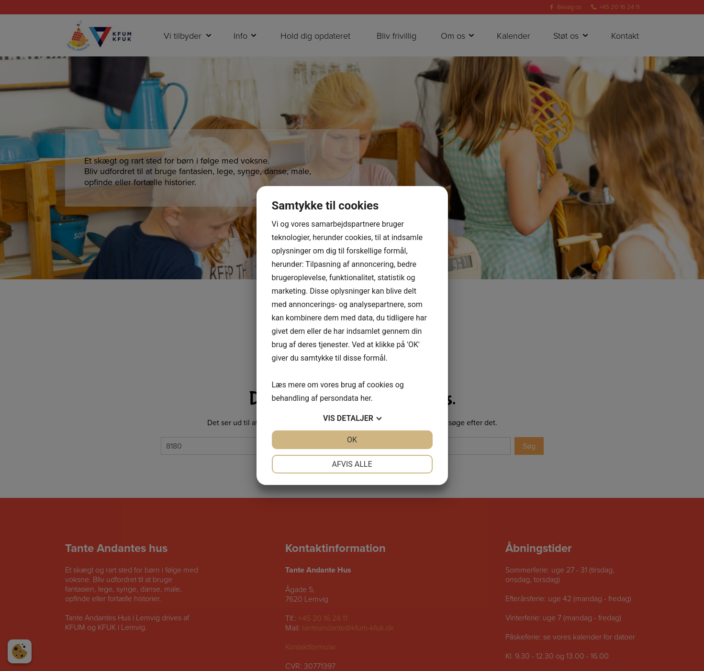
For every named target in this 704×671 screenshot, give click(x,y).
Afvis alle (352, 464)
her (365, 398)
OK (352, 439)
